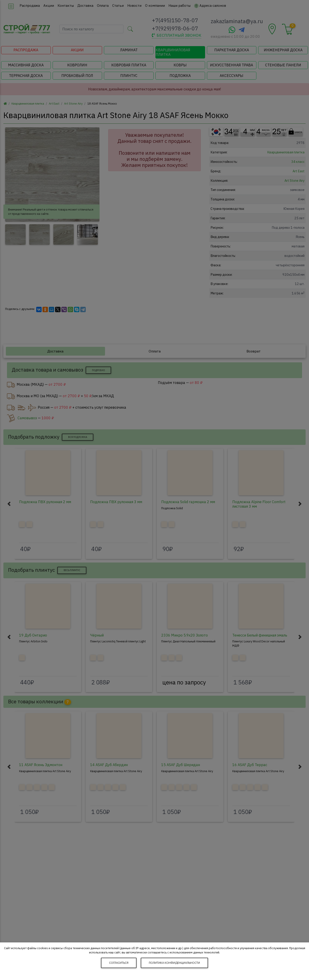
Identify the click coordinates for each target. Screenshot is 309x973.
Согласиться (118, 963)
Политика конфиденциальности (174, 963)
